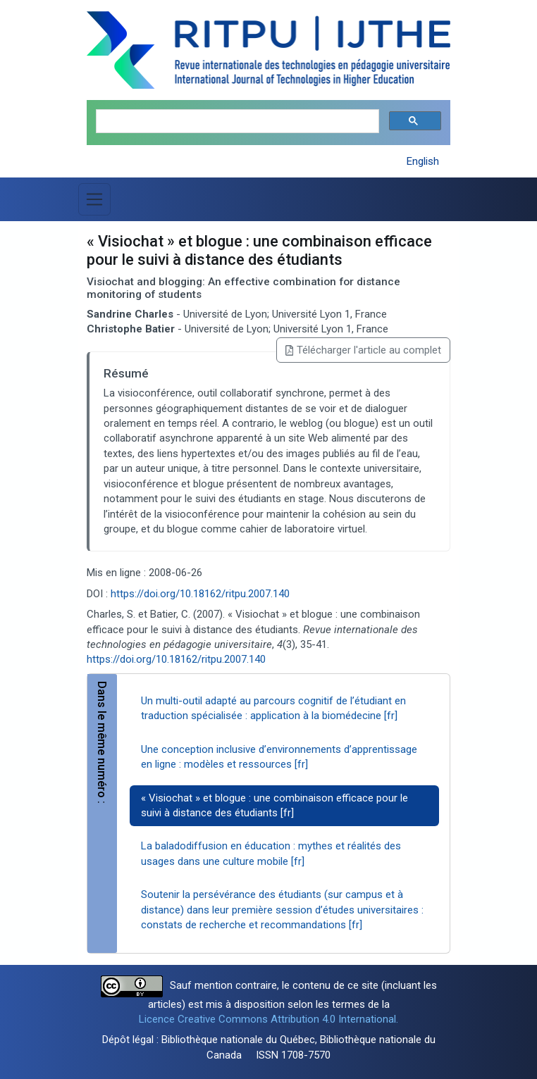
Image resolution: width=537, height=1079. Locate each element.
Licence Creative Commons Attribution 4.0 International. (268, 1019)
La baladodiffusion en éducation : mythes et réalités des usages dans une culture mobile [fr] (271, 853)
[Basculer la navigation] (94, 199)
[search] (236, 121)
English (423, 161)
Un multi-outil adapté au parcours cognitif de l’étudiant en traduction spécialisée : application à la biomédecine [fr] (273, 708)
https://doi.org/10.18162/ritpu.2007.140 (200, 593)
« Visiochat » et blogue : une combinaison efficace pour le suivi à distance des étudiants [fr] (274, 805)
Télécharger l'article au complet (363, 350)
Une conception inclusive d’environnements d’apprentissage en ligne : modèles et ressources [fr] (279, 757)
